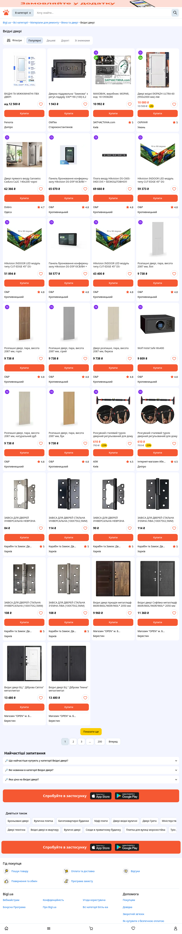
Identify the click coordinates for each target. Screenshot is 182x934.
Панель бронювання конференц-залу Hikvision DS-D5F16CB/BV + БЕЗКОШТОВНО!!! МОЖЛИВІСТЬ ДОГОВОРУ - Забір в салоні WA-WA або (68, 180)
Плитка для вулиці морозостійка (145, 829)
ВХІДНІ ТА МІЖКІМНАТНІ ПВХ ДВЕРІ (21, 95)
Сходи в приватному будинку (103, 829)
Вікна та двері (69, 22)
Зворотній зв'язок (133, 914)
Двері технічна (16, 829)
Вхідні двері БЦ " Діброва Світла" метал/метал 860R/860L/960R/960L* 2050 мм (24, 689)
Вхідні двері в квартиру (44, 829)
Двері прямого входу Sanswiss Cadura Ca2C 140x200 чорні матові (22, 180)
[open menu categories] (48, 929)
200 (100, 741)
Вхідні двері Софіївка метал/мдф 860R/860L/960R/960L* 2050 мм (157, 604)
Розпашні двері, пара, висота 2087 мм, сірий (66, 350)
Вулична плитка (43, 821)
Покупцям (129, 900)
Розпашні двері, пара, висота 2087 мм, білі (155, 265)
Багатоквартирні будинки (73, 821)
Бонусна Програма (14, 907)
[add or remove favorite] (40, 104)
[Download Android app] (127, 795)
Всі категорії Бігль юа (95, 907)
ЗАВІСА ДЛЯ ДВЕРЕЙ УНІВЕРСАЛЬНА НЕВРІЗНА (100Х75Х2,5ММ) (19, 519)
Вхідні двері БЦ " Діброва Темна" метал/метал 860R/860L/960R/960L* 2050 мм (68, 689)
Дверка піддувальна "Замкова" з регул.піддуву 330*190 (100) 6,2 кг (68, 95)
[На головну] (6, 14)
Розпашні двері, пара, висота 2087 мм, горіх (21, 350)
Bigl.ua (7, 22)
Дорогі (65, 40)
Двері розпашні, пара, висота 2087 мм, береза (111, 350)
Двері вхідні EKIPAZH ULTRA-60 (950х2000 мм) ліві (156, 95)
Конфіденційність (53, 900)
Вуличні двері (72, 829)
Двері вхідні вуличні (125, 821)
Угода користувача (94, 900)
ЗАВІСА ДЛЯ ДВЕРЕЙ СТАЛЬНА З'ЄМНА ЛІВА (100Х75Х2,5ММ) (156, 519)
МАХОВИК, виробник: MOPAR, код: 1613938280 (111, 95)
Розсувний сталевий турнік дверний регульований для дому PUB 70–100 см (113, 434)
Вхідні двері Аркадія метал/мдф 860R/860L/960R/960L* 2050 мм (112, 604)
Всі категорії (20, 22)
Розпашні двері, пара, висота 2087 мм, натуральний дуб (21, 434)
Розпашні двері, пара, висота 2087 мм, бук (66, 434)
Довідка (127, 907)
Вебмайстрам (11, 900)
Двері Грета (150, 821)
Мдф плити (101, 821)
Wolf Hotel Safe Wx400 (151, 348)
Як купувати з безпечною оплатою (143, 921)
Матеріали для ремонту (44, 22)
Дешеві (51, 40)
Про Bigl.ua (49, 907)
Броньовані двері (18, 821)
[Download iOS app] (100, 795)
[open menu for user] (175, 929)
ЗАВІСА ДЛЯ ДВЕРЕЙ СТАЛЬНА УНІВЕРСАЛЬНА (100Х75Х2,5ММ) (68, 519)
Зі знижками (82, 40)
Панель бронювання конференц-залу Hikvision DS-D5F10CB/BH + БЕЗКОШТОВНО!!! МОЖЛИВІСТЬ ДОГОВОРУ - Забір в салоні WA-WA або (68, 265)
